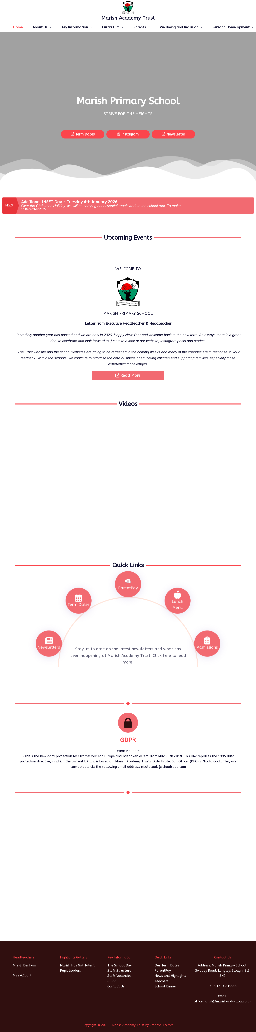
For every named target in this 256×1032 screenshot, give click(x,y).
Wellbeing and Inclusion (182, 27)
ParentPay (163, 970)
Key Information (77, 27)
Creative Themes (161, 1025)
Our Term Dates (167, 965)
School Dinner (165, 986)
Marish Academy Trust (128, 18)
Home (18, 27)
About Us (43, 27)
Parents (142, 27)
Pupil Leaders (70, 970)
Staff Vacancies (119, 976)
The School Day (119, 965)
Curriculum (113, 27)
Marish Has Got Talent (77, 965)
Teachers (161, 981)
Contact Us (115, 986)
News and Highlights (170, 976)
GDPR (111, 981)
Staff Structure (119, 970)
